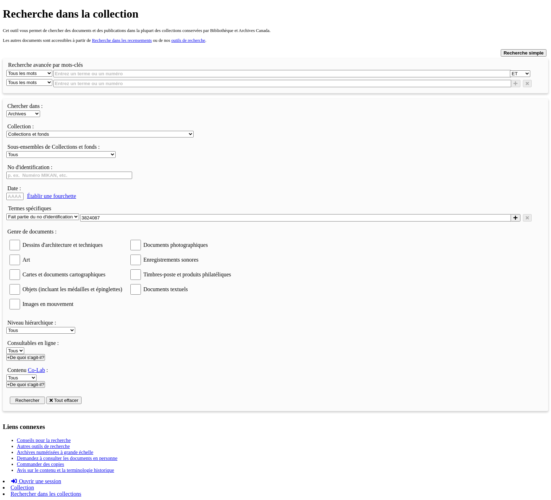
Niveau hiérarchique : (31, 323)
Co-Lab (36, 370)
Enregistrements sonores (171, 260)
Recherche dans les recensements (122, 40)
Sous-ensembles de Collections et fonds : (53, 147)
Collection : (20, 126)
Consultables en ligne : (33, 343)
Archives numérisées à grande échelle (55, 452)
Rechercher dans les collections (46, 494)
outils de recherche (188, 40)
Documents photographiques (175, 245)
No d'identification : (29, 167)
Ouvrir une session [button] (36, 481)
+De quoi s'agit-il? (25, 357)
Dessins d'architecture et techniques (62, 245)
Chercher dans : (25, 106)
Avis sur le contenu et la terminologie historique (65, 470)
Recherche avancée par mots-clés (45, 65)
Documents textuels (165, 289)
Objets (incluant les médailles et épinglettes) (72, 289)
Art (26, 260)
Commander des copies (40, 464)
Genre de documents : (32, 232)
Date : (14, 188)
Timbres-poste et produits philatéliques (187, 274)
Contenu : (27, 370)
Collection (22, 488)
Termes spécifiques (29, 208)
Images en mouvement (47, 304)
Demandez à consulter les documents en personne (67, 458)
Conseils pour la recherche (44, 440)
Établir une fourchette (51, 196)
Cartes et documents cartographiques (63, 274)
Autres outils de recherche (43, 446)
